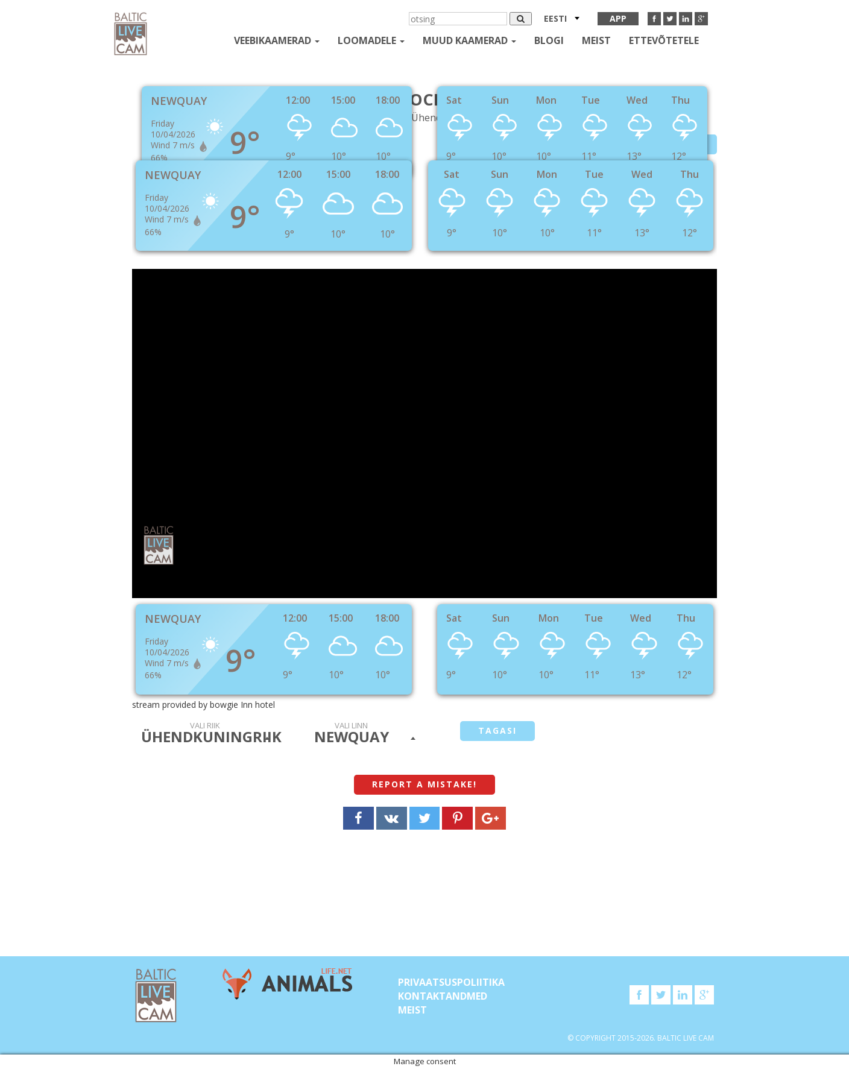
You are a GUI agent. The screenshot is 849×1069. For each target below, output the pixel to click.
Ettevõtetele (664, 40)
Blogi (549, 40)
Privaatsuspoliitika (451, 982)
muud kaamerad (469, 40)
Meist (596, 40)
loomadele (371, 40)
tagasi (497, 730)
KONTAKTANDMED (442, 996)
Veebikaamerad (277, 40)
